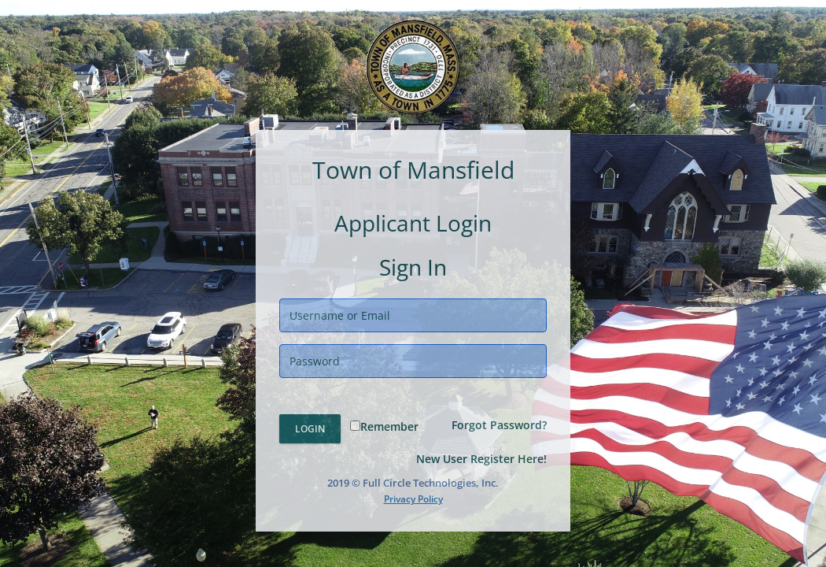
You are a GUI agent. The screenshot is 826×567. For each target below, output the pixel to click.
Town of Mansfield (413, 170)
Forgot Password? (499, 424)
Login (310, 428)
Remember (384, 426)
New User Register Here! (481, 458)
